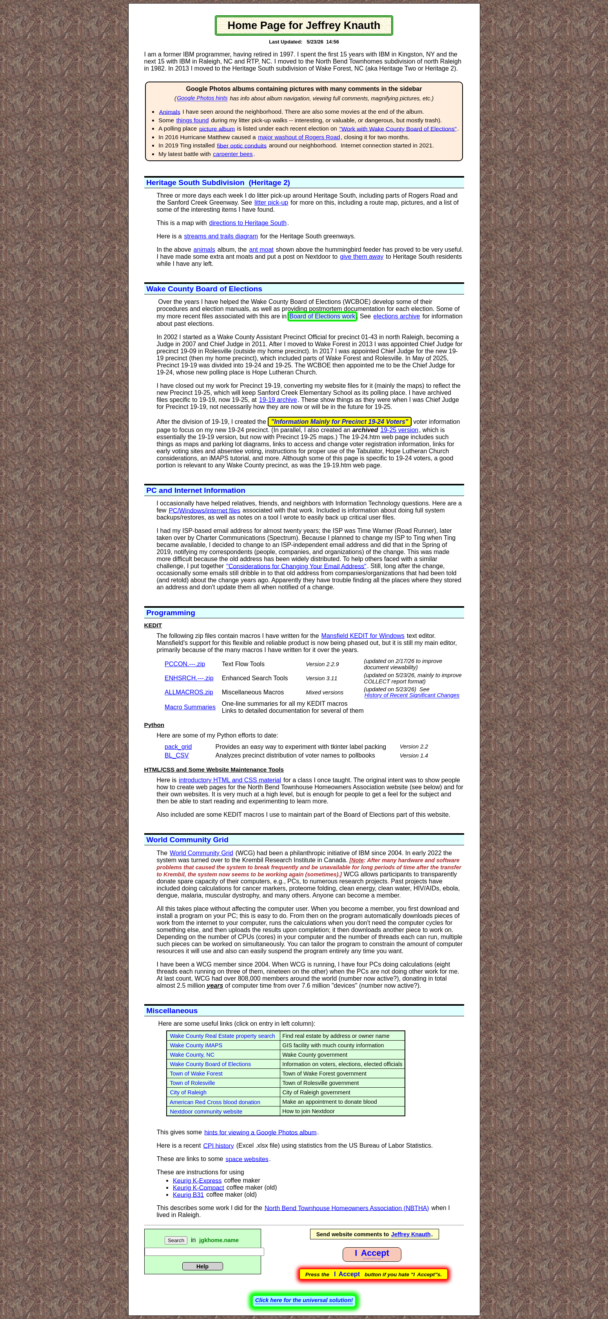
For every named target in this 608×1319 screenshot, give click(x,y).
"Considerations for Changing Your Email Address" (296, 566)
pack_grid (178, 746)
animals (204, 249)
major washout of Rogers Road (299, 137)
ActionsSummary (495, 27)
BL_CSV (177, 755)
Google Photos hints (202, 98)
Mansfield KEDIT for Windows (363, 635)
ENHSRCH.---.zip (189, 678)
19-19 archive (278, 399)
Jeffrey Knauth (411, 1234)
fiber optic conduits (242, 145)
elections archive (396, 316)
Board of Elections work (322, 316)
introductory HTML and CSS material (230, 780)
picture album (217, 128)
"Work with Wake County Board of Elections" (398, 128)
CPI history (218, 1145)
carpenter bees (232, 154)
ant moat (261, 249)
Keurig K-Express (197, 1180)
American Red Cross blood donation (213, 1102)
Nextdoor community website (205, 1111)
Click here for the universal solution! (304, 1300)
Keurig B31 (188, 1194)
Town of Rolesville (191, 1083)
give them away (361, 256)
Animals (169, 111)
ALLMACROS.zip (189, 692)
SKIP (112, 24)
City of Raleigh (187, 1092)
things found (192, 120)
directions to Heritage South (248, 223)
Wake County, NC (191, 1055)
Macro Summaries (190, 707)
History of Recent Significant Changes (412, 695)
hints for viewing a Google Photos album (260, 1132)
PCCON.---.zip (185, 664)
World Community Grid (201, 853)
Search (176, 1240)
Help (202, 1266)
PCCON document (112, 13)
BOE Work (495, 10)
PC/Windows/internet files (204, 510)
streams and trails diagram (221, 236)
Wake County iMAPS (195, 1045)
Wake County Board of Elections (209, 1064)
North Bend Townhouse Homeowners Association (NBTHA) (347, 1208)
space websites (246, 1158)
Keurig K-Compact (198, 1187)
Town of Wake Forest (195, 1073)
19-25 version (399, 430)
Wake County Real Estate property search (221, 1036)
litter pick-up (271, 202)
